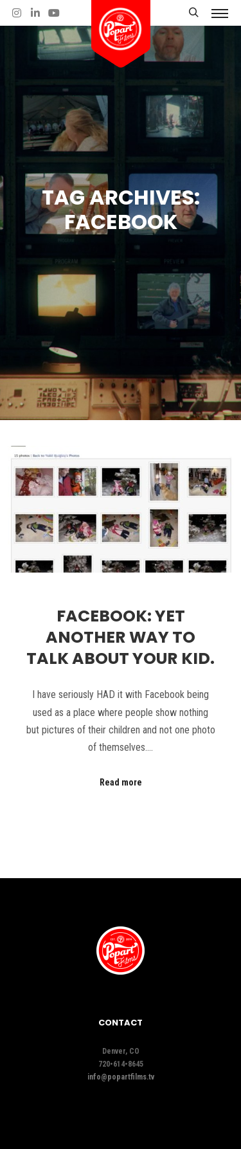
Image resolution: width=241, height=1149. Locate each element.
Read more (121, 782)
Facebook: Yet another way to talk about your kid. (120, 637)
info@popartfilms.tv (120, 1076)
